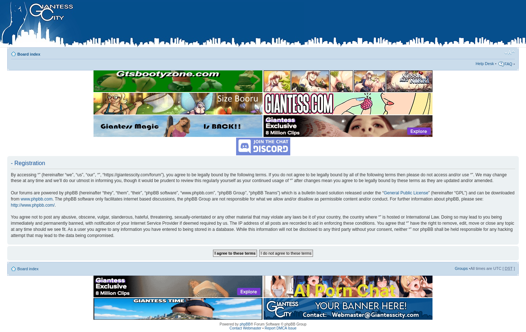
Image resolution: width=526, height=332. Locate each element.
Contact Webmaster (245, 328)
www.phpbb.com (36, 199)
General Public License (406, 192)
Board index (28, 54)
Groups (461, 268)
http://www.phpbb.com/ (33, 205)
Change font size (509, 52)
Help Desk (484, 63)
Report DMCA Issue (280, 328)
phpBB (245, 324)
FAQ (508, 64)
